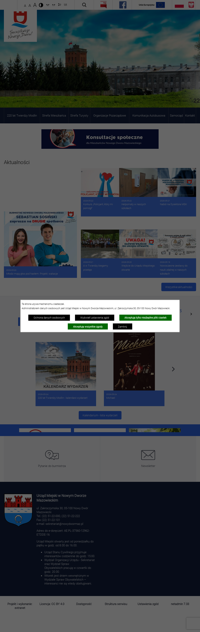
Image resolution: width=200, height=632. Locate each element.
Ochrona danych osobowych (49, 317)
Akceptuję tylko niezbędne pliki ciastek (145, 317)
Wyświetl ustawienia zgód (94, 317)
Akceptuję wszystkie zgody (88, 326)
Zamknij (122, 326)
